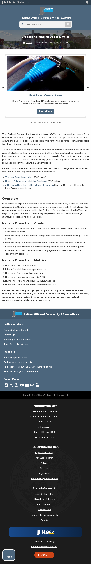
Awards (44, 520)
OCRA (29, 42)
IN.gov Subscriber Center (16, 344)
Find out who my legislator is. (18, 362)
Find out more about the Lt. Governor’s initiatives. (28, 366)
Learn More (45, 111)
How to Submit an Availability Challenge (26, 181)
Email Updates (44, 504)
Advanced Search (44, 457)
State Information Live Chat (44, 411)
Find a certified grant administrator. (21, 371)
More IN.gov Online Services (17, 339)
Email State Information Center (44, 416)
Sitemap (44, 468)
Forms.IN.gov (10, 334)
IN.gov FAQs (44, 473)
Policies (44, 463)
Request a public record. (16, 357)
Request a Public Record (16, 330)
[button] (88, 2)
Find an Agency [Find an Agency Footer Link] (44, 427)
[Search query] (44, 24)
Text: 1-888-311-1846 (44, 437)
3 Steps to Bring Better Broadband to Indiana (29, 185)
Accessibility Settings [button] (44, 541)
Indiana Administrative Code (44, 515)
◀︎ (4, 87)
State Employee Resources (44, 478)
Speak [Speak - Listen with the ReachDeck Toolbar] (43, 554)
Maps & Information (44, 494)
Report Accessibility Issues (44, 546)
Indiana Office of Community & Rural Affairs (46, 17)
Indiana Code (44, 509)
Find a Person (44, 421)
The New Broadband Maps (19, 177)
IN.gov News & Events (44, 499)
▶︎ (89, 87)
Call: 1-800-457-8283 (44, 432)
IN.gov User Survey (44, 452)
